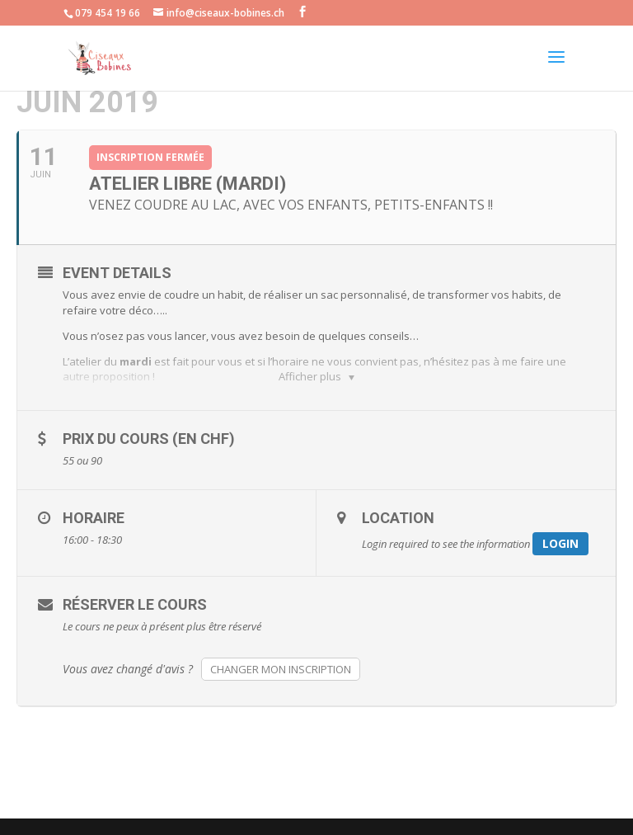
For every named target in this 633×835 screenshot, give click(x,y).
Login (560, 543)
